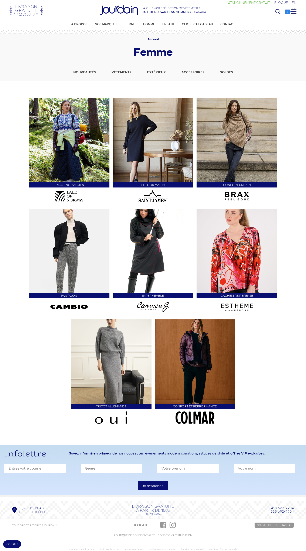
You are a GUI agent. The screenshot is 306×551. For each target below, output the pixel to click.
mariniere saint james (81, 549)
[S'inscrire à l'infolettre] (153, 485)
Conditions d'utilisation (175, 535)
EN (294, 2)
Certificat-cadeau (197, 24)
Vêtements (121, 72)
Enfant (168, 24)
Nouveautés (84, 72)
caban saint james (134, 549)
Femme (130, 24)
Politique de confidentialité (134, 535)
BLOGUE (140, 525)
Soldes (226, 72)
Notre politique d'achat (274, 525)
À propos (79, 24)
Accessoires (192, 72)
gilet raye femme (109, 549)
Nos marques (106, 24)
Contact (227, 24)
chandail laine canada (192, 549)
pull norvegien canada (162, 549)
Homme (149, 24)
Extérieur (156, 72)
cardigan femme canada (223, 549)
